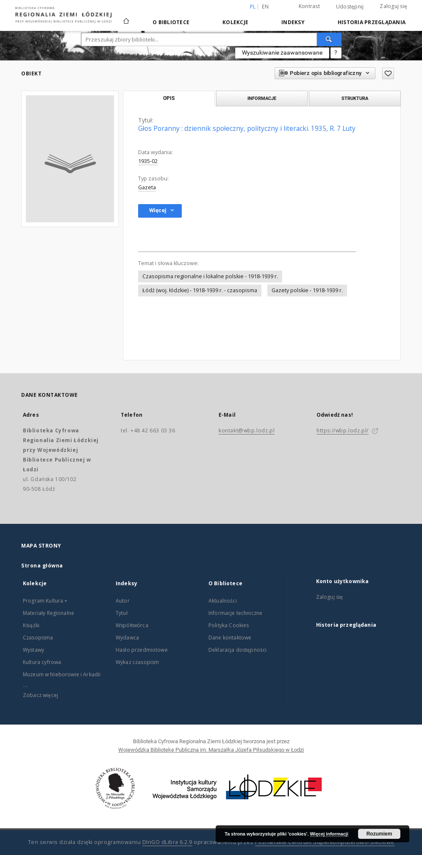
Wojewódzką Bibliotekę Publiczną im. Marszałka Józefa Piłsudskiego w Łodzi (211, 750)
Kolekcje (235, 22)
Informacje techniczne (235, 613)
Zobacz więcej (40, 695)
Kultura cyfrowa (42, 662)
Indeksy (293, 22)
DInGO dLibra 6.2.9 (167, 842)
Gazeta (147, 187)
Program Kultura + (45, 600)
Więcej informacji (329, 833)
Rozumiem (379, 834)
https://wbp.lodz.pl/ (342, 430)
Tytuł (122, 613)
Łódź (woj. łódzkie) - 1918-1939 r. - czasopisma (199, 290)
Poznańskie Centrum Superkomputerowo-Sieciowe (324, 842)
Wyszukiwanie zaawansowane (282, 52)
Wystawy (33, 649)
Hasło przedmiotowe (142, 649)
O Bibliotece (171, 22)
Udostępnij (350, 6)
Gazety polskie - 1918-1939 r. (307, 290)
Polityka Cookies (228, 625)
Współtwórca (132, 625)
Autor (123, 600)
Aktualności (222, 600)
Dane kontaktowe (229, 637)
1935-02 (148, 161)
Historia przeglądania (371, 22)
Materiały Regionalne (48, 613)
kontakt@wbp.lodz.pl (247, 430)
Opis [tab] (169, 98)
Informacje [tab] (261, 98)
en (265, 6)
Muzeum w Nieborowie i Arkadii (61, 674)
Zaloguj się (393, 6)
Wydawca (127, 637)
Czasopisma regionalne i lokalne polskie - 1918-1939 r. (210, 276)
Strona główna (42, 565)
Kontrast (309, 6)
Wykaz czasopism (137, 662)
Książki (31, 625)
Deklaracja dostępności (237, 649)
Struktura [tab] (354, 98)
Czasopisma (38, 637)
